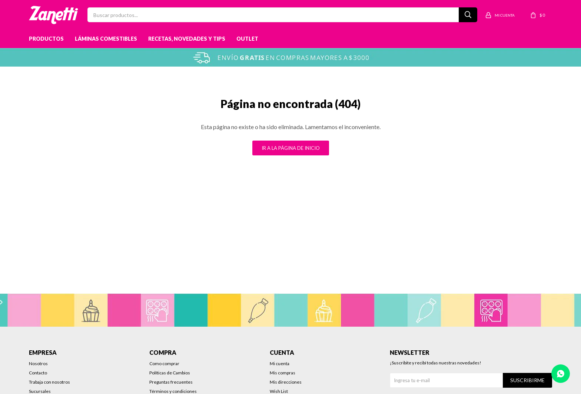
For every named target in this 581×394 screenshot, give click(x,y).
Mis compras (282, 373)
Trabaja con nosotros (49, 382)
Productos (46, 39)
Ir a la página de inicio (291, 148)
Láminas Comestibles (106, 39)
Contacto (38, 373)
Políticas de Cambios (169, 373)
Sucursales (40, 391)
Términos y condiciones (173, 391)
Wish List (279, 391)
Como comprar (164, 363)
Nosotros (38, 363)
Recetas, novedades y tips (186, 39)
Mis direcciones (286, 382)
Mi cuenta (279, 363)
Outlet (247, 39)
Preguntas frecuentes (171, 382)
